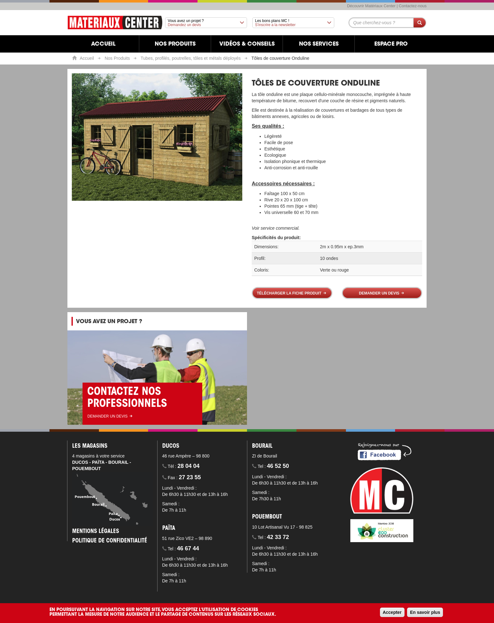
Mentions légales (95, 532)
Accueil (103, 44)
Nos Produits (117, 58)
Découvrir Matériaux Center (371, 6)
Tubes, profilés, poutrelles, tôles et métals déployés (191, 58)
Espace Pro (391, 44)
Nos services (319, 44)
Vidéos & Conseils (247, 44)
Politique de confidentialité (109, 541)
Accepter (392, 612)
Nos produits (175, 44)
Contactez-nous (413, 6)
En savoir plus (425, 612)
